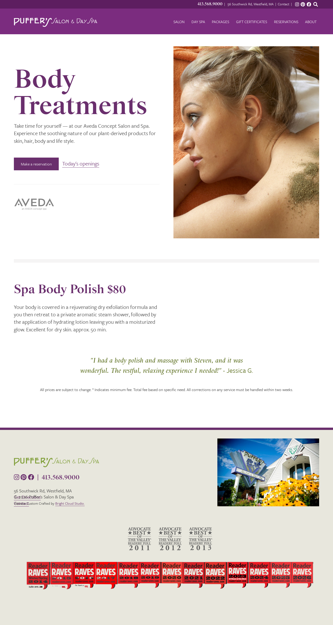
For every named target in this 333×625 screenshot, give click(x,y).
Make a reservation (36, 164)
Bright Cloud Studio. (70, 503)
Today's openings (80, 163)
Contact (283, 3)
